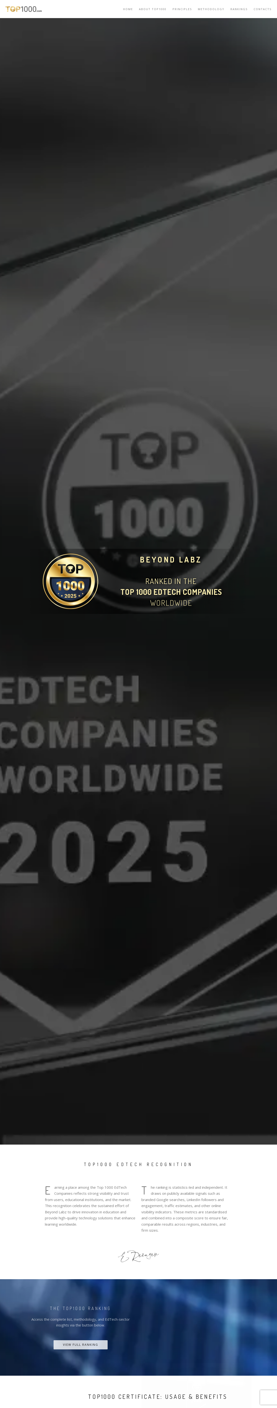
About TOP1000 (152, 9)
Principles (182, 9)
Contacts (262, 9)
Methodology (211, 9)
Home (128, 9)
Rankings (239, 9)
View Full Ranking (80, 1345)
